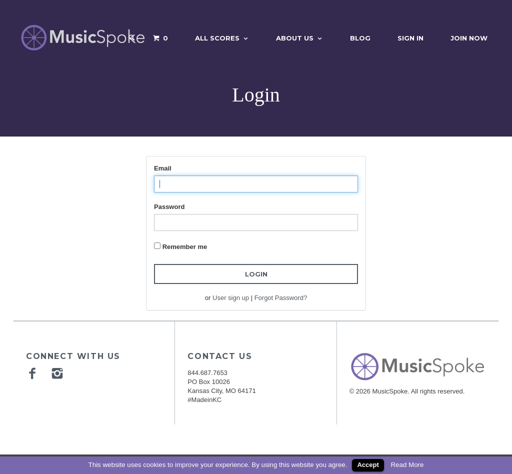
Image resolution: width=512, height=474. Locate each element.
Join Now (469, 38)
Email (163, 168)
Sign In (411, 38)
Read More (407, 464)
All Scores (217, 38)
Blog (360, 38)
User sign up (230, 298)
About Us (295, 38)
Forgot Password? (281, 298)
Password (169, 206)
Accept (367, 464)
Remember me (185, 246)
